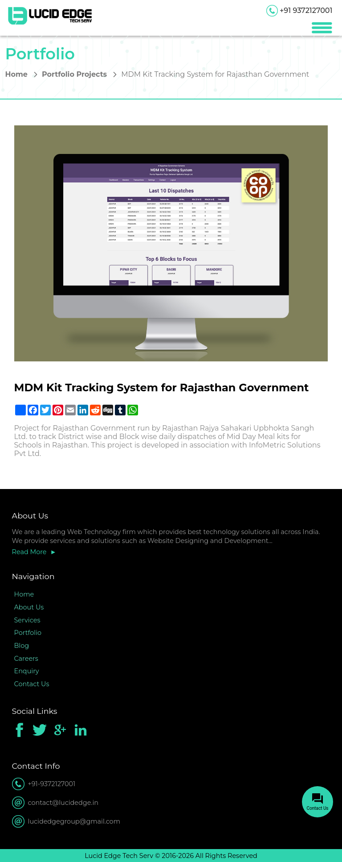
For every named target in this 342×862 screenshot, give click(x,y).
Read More (29, 552)
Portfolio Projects (74, 74)
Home (16, 74)
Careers (26, 659)
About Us (29, 607)
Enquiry (26, 671)
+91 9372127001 (306, 10)
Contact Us (31, 684)
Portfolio (28, 633)
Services (27, 620)
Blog (21, 646)
